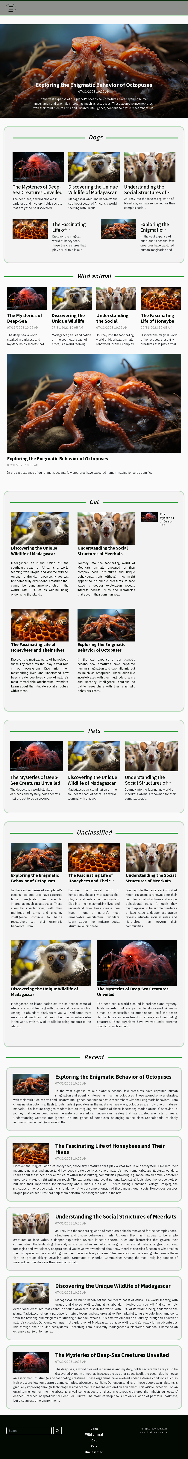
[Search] (29, 1430)
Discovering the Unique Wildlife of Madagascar (93, 189)
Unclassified (94, 1452)
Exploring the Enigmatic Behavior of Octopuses (94, 84)
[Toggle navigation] (11, 8)
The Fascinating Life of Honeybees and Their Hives (69, 232)
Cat (94, 1440)
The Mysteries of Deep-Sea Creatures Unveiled (38, 189)
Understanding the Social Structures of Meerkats (145, 192)
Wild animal (94, 1434)
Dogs (94, 1428)
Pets (94, 1446)
